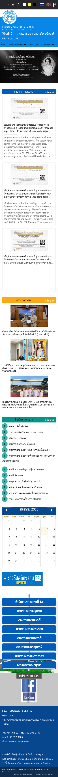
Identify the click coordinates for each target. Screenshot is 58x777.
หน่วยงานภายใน (35, 44)
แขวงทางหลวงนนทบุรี (29, 638)
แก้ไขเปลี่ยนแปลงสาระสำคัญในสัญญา (23, 487)
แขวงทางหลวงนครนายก (29, 629)
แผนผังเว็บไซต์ (9, 755)
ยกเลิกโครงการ (12, 475)
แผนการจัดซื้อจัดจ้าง (15, 426)
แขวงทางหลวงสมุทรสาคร (29, 656)
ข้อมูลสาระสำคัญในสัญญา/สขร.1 (21, 481)
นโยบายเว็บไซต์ (24, 755)
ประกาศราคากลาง (14, 438)
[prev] (6, 510)
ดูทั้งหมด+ (49, 92)
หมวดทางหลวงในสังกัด (17, 44)
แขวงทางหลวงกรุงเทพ (29, 611)
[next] (51, 510)
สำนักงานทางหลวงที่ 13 (29, 602)
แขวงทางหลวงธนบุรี (29, 620)
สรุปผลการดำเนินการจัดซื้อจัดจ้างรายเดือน (25, 493)
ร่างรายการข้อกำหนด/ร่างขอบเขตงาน (22, 432)
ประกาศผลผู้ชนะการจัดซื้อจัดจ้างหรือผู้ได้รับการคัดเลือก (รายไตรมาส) (28, 458)
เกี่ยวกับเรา (49, 44)
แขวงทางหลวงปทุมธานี (29, 647)
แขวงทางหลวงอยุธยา (29, 665)
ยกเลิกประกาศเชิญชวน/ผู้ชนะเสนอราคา (23, 469)
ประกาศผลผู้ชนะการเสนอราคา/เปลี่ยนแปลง (25, 450)
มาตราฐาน (38, 755)
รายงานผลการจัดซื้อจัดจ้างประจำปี (21, 499)
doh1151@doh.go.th (19, 742)
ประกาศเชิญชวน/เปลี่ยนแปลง (19, 444)
